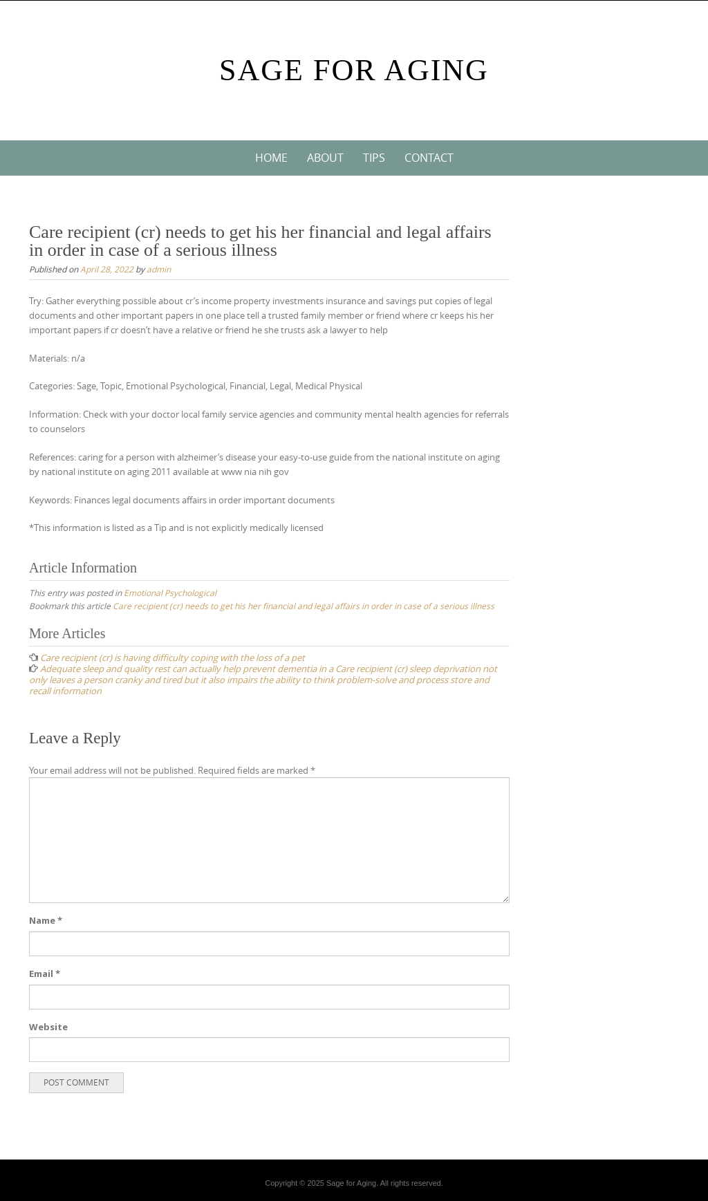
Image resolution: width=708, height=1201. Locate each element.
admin (159, 268)
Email (44, 973)
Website (48, 1027)
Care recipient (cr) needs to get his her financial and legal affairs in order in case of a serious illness (303, 605)
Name (45, 920)
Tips (374, 157)
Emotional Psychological (170, 592)
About (325, 157)
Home (271, 157)
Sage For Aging (354, 70)
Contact (429, 157)
